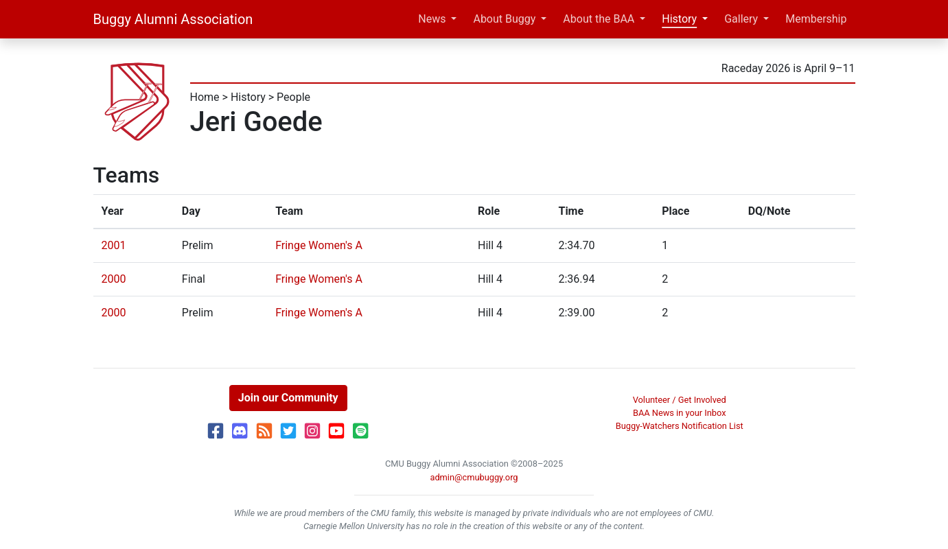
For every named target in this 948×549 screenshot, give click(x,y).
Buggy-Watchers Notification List (679, 426)
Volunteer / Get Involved (679, 400)
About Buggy (504, 18)
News (432, 18)
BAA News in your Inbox (679, 413)
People (293, 97)
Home (205, 97)
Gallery (741, 18)
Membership (815, 18)
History (679, 18)
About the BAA (598, 18)
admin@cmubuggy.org (474, 477)
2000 (114, 278)
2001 (114, 245)
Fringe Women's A (318, 245)
